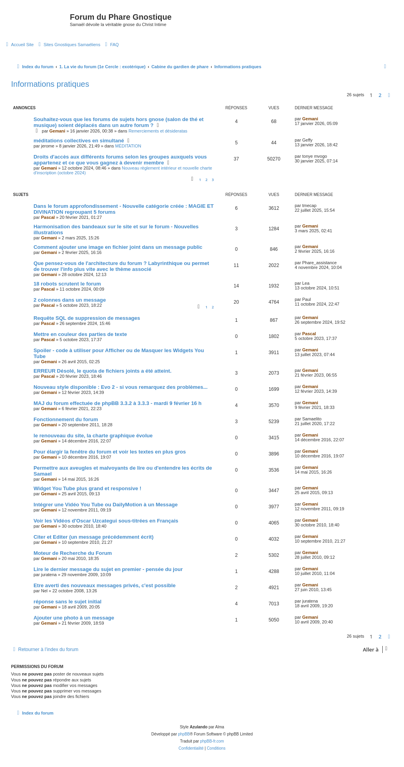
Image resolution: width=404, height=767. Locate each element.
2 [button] (380, 95)
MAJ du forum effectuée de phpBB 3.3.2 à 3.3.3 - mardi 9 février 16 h (118, 403)
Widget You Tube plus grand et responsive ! (87, 488)
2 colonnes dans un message (70, 300)
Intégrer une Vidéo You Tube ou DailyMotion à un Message (106, 505)
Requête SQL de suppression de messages (87, 318)
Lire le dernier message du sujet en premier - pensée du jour (108, 569)
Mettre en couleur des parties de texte (80, 334)
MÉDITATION (128, 146)
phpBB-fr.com (212, 741)
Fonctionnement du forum (66, 419)
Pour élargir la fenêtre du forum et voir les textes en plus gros (110, 452)
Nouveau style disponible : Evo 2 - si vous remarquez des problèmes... (121, 387)
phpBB (184, 734)
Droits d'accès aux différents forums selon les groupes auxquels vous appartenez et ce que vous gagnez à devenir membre (120, 160)
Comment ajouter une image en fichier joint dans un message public (118, 247)
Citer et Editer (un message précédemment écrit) (93, 537)
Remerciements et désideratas (158, 131)
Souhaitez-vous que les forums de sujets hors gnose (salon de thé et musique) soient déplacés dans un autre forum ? (119, 122)
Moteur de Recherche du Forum (73, 553)
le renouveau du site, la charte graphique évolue (93, 436)
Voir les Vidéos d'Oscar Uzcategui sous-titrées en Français (106, 521)
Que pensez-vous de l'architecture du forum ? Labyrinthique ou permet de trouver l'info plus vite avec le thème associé (121, 266)
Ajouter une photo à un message (74, 618)
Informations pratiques (50, 84)
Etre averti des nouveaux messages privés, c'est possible (105, 585)
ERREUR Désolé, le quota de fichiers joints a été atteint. (103, 371)
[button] (389, 95)
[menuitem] (19, 44)
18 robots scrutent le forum (67, 284)
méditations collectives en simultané (79, 141)
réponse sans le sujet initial (67, 602)
